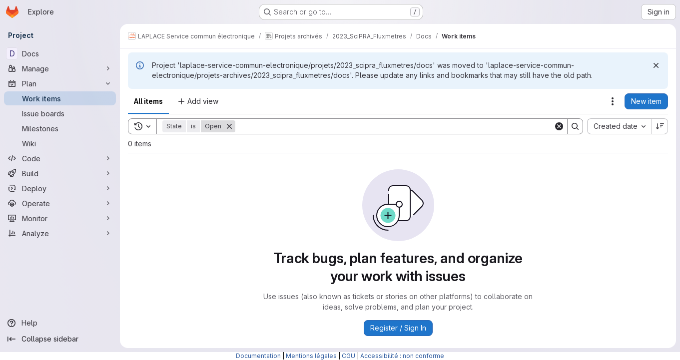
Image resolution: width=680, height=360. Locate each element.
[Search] (394, 126)
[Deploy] (60, 188)
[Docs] (60, 53)
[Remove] (229, 126)
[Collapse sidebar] (60, 339)
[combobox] (619, 126)
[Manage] (60, 68)
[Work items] (60, 98)
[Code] (60, 158)
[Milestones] (60, 128)
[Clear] (559, 126)
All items (148, 101)
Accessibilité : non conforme (402, 356)
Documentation (258, 356)
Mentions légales (311, 356)
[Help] (60, 323)
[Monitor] (60, 218)
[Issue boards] (60, 113)
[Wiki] (60, 143)
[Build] (60, 173)
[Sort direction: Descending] (660, 126)
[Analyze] (60, 233)
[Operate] (60, 203)
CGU (348, 356)
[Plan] (60, 83)
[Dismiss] (656, 65)
